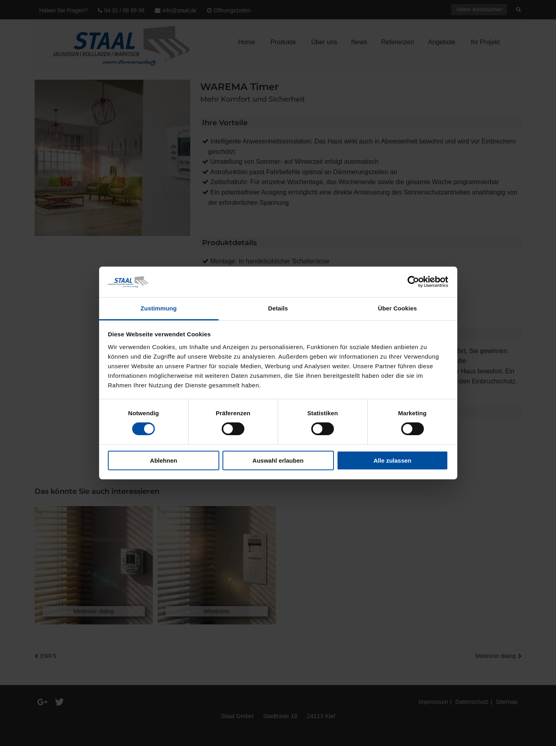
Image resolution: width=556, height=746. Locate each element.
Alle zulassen (392, 460)
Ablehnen (163, 460)
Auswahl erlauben (277, 460)
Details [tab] (278, 308)
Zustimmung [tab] (158, 308)
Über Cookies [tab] (397, 308)
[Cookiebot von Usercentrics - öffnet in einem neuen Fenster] (413, 282)
